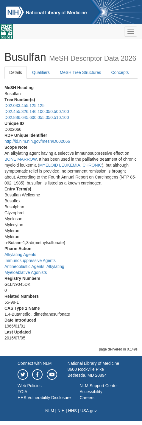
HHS (72, 410)
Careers (86, 397)
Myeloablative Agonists (25, 272)
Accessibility (90, 391)
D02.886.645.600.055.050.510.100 (36, 117)
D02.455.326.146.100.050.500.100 (36, 111)
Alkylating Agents (20, 254)
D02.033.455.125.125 (24, 105)
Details (15, 72)
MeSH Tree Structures (80, 72)
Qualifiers (41, 72)
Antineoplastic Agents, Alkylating (34, 266)
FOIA (22, 391)
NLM (49, 410)
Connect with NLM (35, 363)
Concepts (120, 72)
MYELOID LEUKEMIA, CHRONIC (70, 165)
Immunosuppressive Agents (30, 260)
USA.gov (88, 410)
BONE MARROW (20, 159)
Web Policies (30, 385)
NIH (61, 410)
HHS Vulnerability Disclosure (44, 397)
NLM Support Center (98, 385)
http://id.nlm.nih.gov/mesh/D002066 (37, 141)
